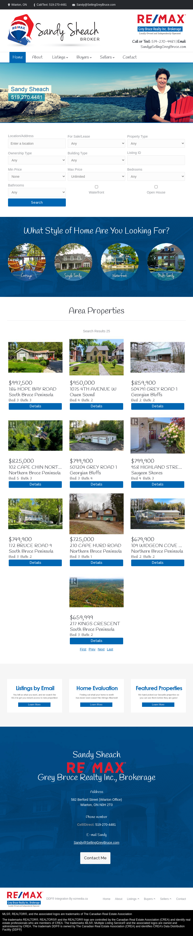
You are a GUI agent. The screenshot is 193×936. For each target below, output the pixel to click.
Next (101, 649)
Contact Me (95, 858)
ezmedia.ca (80, 898)
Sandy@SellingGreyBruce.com (163, 46)
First (83, 649)
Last (110, 649)
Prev (92, 649)
